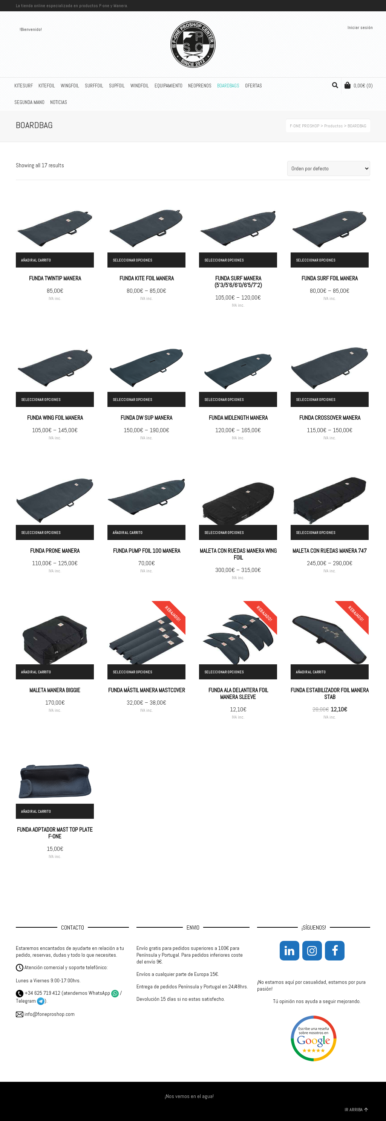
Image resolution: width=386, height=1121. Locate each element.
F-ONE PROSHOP (304, 125)
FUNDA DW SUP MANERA (146, 417)
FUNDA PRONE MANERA (55, 550)
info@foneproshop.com (45, 1014)
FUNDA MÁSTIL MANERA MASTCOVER (146, 690)
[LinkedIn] (289, 950)
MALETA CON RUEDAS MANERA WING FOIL (238, 554)
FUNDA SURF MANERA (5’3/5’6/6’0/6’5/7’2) (238, 282)
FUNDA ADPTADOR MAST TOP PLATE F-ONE (55, 833)
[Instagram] (312, 950)
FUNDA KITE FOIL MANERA (146, 278)
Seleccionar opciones (132, 260)
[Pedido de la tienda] (328, 168)
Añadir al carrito (36, 260)
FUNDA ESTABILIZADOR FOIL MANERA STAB (330, 693)
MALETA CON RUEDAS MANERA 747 (330, 550)
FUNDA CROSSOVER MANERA (329, 417)
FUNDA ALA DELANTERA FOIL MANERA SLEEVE (238, 693)
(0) (359, 85)
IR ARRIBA (356, 1110)
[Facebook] (335, 950)
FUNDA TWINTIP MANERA (55, 278)
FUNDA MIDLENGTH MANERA (238, 417)
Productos (333, 125)
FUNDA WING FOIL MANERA (55, 417)
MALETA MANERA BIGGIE (54, 690)
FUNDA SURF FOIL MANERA (330, 278)
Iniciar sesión (360, 27)
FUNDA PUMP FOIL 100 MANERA (146, 550)
